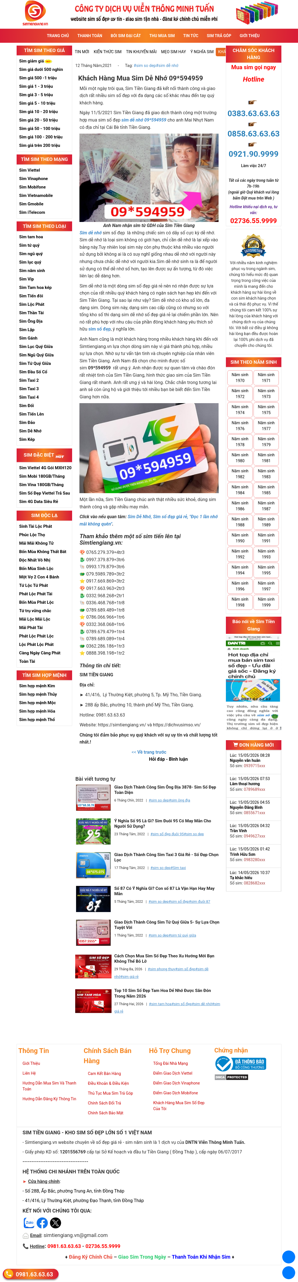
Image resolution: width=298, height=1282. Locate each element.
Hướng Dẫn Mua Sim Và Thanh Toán (49, 1086)
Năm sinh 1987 (266, 506)
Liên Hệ (29, 1073)
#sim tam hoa (160, 1004)
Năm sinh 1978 (240, 442)
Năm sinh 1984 (240, 490)
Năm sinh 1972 (240, 394)
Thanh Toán (89, 35)
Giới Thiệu (249, 35)
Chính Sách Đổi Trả (104, 1103)
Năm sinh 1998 (240, 602)
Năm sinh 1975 (266, 410)
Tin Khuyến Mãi (141, 52)
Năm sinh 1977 (266, 426)
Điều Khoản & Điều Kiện (108, 1083)
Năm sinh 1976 (240, 426)
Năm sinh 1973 (266, 394)
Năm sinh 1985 (266, 490)
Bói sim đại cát (126, 35)
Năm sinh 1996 (240, 586)
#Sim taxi (178, 868)
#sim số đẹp (179, 901)
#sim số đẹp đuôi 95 (167, 834)
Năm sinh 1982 (240, 474)
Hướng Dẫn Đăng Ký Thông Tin (49, 1099)
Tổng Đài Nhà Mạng (170, 1063)
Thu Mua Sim (162, 35)
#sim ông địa (179, 800)
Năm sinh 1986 (240, 506)
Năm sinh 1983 (266, 474)
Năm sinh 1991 (266, 538)
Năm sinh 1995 (266, 570)
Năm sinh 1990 (240, 538)
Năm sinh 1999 (266, 602)
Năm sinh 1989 (266, 522)
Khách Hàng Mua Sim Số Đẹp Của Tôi (178, 1106)
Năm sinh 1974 (240, 410)
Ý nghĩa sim (202, 52)
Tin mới (82, 52)
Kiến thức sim (108, 52)
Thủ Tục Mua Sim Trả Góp (110, 1093)
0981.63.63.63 (34, 1274)
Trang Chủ (58, 35)
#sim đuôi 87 (199, 901)
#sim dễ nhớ (167, 65)
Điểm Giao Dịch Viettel (172, 1073)
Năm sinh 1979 (266, 442)
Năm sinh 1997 (266, 586)
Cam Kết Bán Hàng (104, 1073)
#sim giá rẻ (129, 977)
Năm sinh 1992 (240, 554)
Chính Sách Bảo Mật (105, 1113)
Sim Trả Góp (219, 35)
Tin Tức (191, 35)
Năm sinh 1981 (266, 458)
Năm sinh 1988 (240, 522)
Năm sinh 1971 (266, 377)
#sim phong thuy (161, 969)
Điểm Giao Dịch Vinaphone (176, 1083)
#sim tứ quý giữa (182, 935)
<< (149, 752)
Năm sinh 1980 (240, 458)
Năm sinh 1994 (240, 570)
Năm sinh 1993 (266, 554)
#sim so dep (145, 65)
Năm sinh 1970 (240, 377)
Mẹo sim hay (173, 52)
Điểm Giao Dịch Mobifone (175, 1093)
